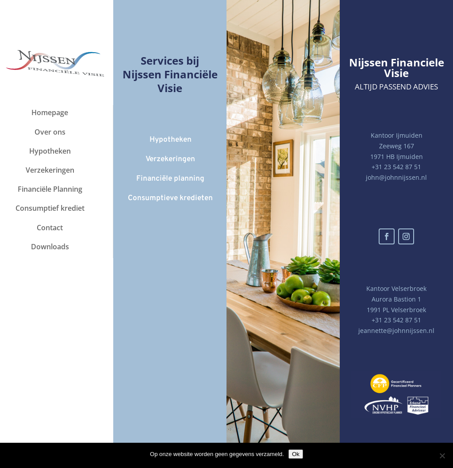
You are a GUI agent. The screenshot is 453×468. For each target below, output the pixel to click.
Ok (295, 454)
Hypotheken (50, 151)
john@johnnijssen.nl (396, 177)
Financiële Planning (50, 189)
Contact (50, 227)
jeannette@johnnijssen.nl (396, 330)
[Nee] (442, 455)
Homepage (49, 112)
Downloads (50, 246)
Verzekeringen (50, 170)
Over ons (50, 132)
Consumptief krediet (49, 208)
